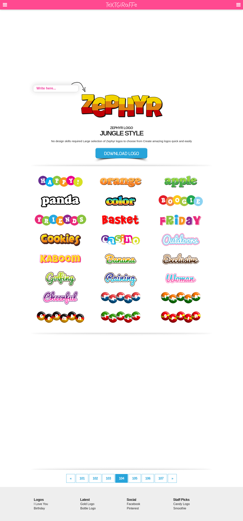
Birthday (39, 508)
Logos (39, 500)
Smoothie (179, 508)
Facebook (133, 504)
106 (147, 478)
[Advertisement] (121, 47)
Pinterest (133, 508)
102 (95, 478)
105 (134, 478)
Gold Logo (87, 504)
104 (121, 478)
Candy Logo (181, 504)
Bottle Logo (88, 508)
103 (108, 478)
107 (160, 478)
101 (82, 478)
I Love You (41, 504)
